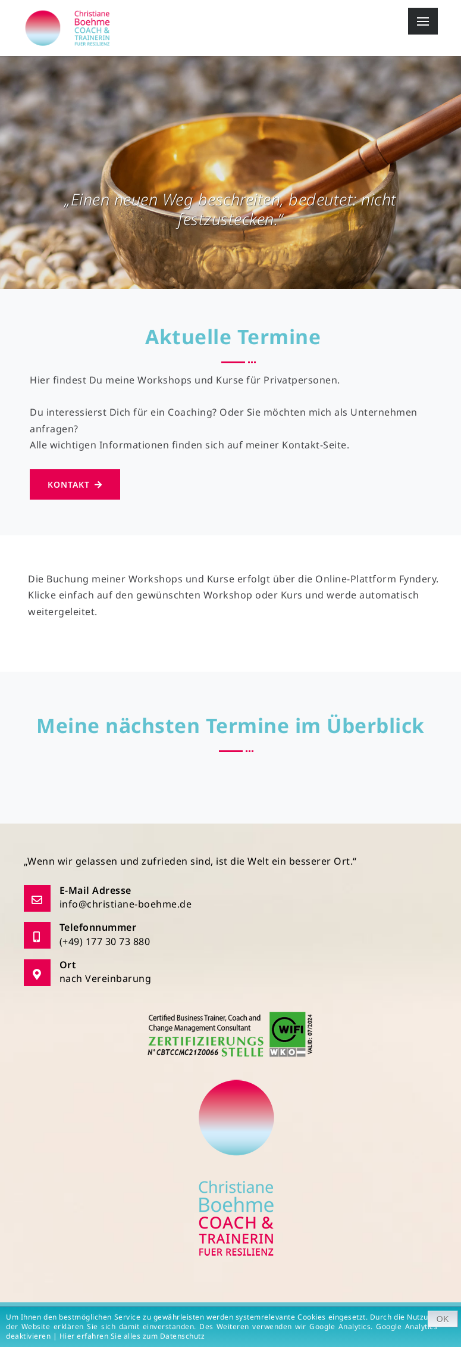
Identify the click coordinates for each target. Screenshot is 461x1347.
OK (443, 1319)
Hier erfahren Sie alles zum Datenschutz (134, 1336)
